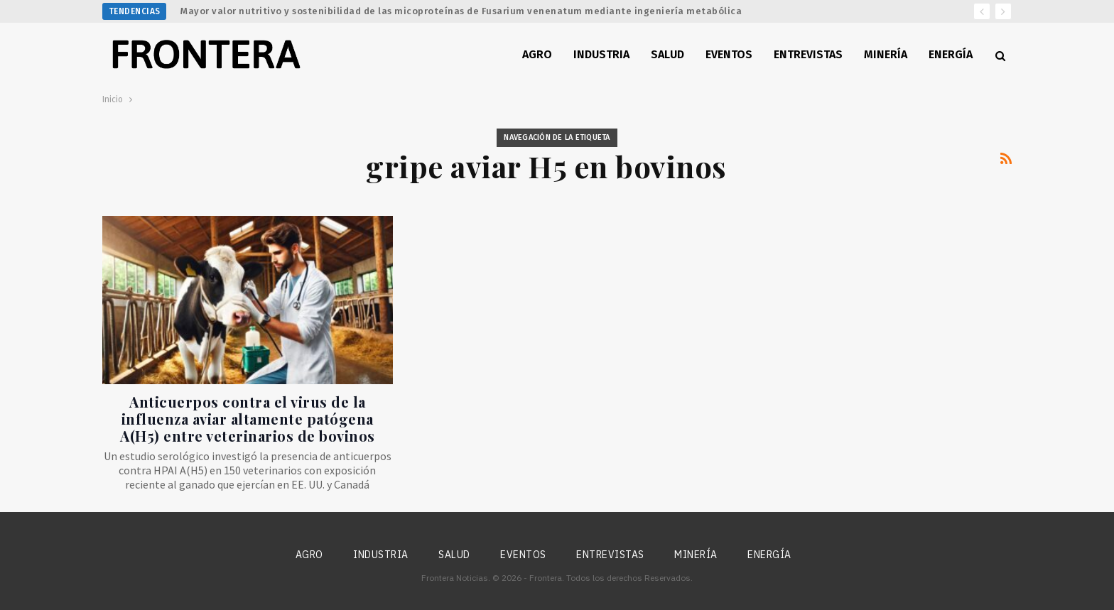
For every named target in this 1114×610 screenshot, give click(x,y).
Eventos (728, 54)
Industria (601, 54)
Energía (951, 54)
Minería (885, 54)
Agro (537, 54)
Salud (667, 54)
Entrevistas (808, 54)
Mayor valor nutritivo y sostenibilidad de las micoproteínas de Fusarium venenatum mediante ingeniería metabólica (461, 11)
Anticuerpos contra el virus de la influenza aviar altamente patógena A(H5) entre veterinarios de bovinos (247, 418)
